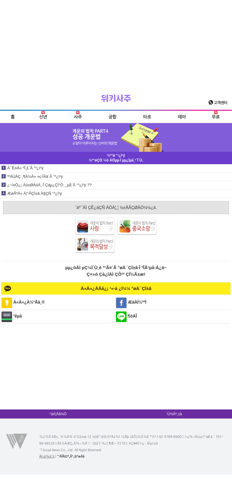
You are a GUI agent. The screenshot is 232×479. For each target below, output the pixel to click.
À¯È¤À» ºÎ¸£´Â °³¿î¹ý (25, 168)
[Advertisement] (116, 42)
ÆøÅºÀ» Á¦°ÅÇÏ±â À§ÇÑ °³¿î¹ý (34, 193)
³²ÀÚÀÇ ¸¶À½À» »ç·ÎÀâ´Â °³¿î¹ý (35, 176)
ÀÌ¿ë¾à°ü (46, 456)
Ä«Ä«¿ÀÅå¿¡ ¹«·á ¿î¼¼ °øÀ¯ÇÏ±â (116, 288)
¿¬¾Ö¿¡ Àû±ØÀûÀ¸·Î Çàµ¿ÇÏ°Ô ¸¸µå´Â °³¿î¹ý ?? (49, 185)
